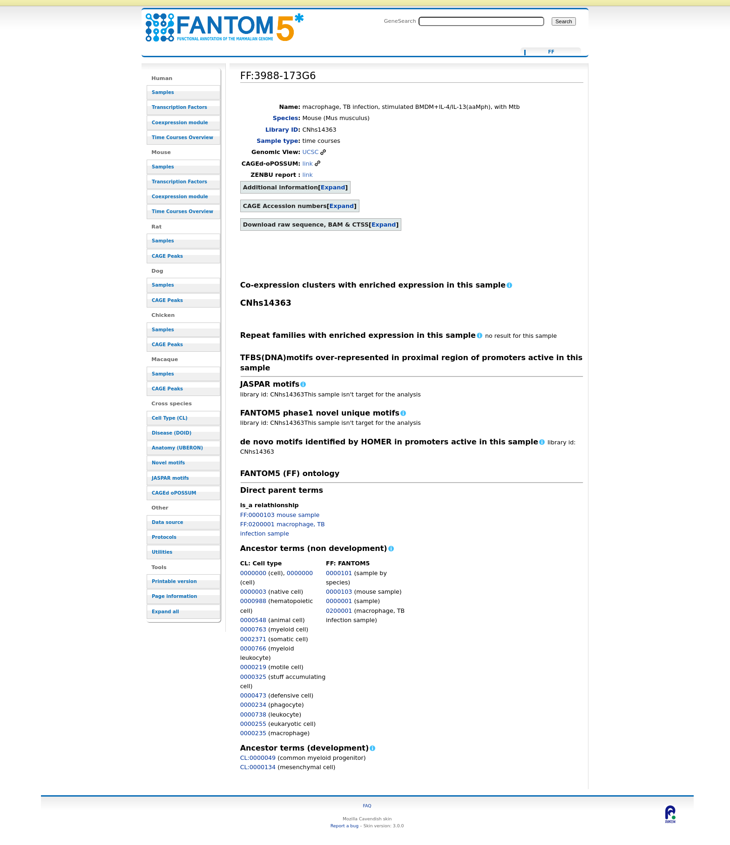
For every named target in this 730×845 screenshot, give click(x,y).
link (307, 163)
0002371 (253, 639)
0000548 (253, 620)
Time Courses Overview (182, 137)
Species (285, 117)
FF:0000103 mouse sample (280, 514)
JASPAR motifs (170, 478)
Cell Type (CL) (170, 418)
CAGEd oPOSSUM (174, 493)
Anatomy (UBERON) (177, 447)
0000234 (253, 704)
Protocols (164, 537)
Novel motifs (168, 462)
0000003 (253, 591)
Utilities (162, 552)
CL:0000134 (258, 767)
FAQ (367, 805)
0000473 (253, 695)
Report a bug (344, 825)
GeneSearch (400, 21)
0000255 (253, 723)
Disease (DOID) (171, 433)
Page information (174, 596)
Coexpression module (180, 122)
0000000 (253, 573)
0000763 (253, 629)
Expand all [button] (165, 611)
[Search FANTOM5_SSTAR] (481, 21)
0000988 (253, 600)
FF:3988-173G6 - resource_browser (219, 22)
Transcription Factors (179, 107)
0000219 (253, 667)
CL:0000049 (258, 757)
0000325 (253, 676)
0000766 (253, 648)
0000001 (339, 600)
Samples (163, 92)
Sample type (277, 140)
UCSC (310, 151)
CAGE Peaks (167, 256)
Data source (167, 522)
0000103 (339, 591)
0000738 (253, 714)
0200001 (339, 610)
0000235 (253, 733)
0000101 (339, 573)
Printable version (174, 581)
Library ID (281, 129)
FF (551, 52)
